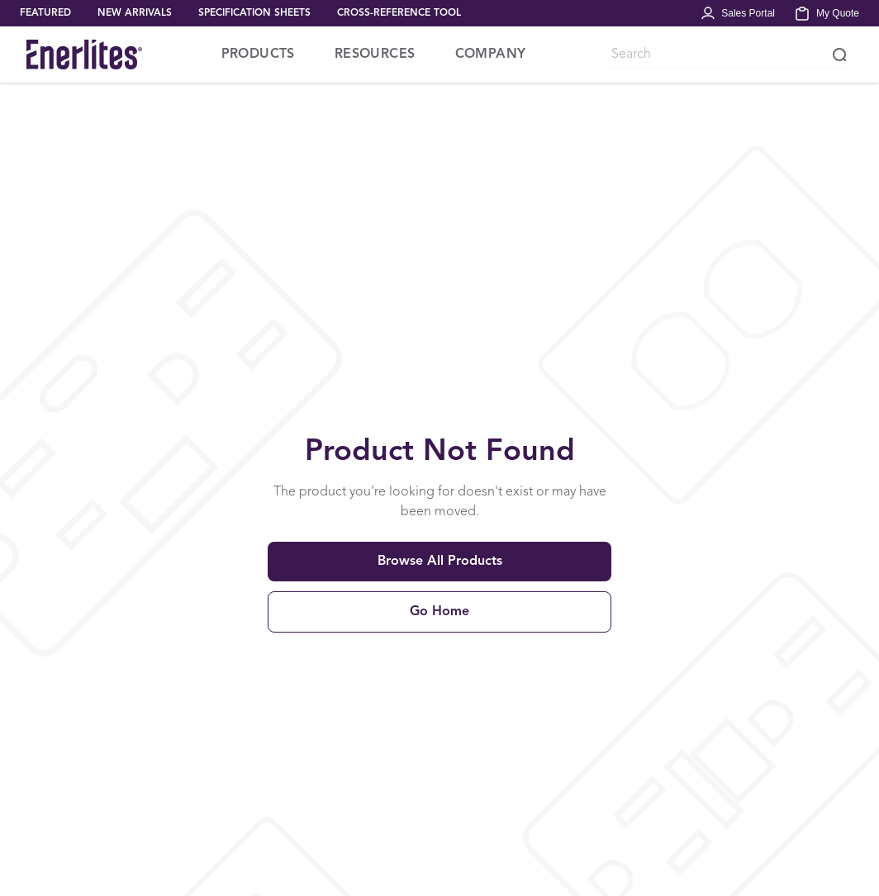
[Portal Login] (737, 13)
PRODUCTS (258, 54)
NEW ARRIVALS (134, 13)
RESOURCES (375, 54)
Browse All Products (440, 561)
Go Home (439, 612)
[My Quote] (827, 13)
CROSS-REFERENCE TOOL (399, 13)
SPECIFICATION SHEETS (254, 13)
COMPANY (490, 54)
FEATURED (45, 13)
